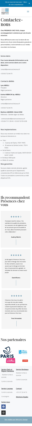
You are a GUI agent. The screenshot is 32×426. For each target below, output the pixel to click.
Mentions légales (22, 397)
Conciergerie (5, 396)
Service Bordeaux (22, 369)
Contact (19, 389)
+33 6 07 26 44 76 (21, 392)
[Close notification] (29, 3)
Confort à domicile (6, 381)
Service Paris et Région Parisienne (7, 370)
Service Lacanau (7, 389)
